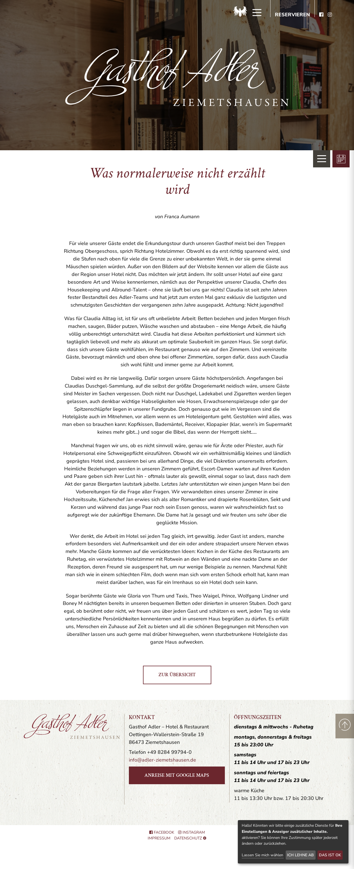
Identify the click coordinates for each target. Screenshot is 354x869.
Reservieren (292, 14)
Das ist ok (330, 855)
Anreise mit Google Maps (176, 775)
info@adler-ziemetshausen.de (162, 760)
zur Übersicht (177, 674)
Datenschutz (188, 838)
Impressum (159, 838)
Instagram (191, 832)
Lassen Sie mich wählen (262, 855)
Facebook (161, 832)
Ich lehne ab (300, 855)
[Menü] (257, 12)
